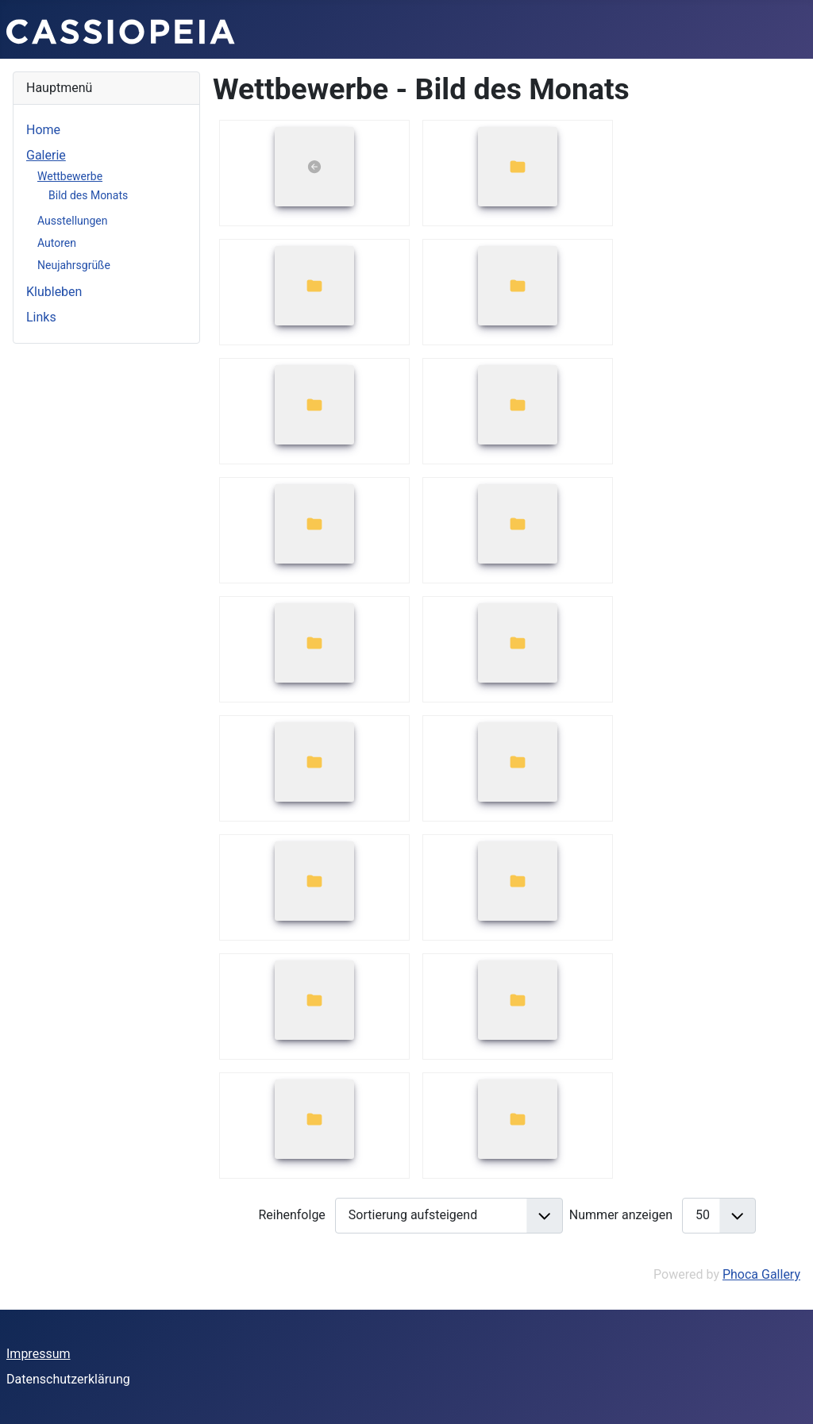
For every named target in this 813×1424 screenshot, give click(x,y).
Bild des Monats (88, 195)
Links (41, 317)
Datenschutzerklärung (68, 1379)
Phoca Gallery (761, 1274)
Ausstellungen (72, 220)
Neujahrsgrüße (73, 265)
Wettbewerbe (69, 176)
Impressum (38, 1353)
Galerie (46, 155)
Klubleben (54, 291)
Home (43, 129)
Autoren (56, 243)
